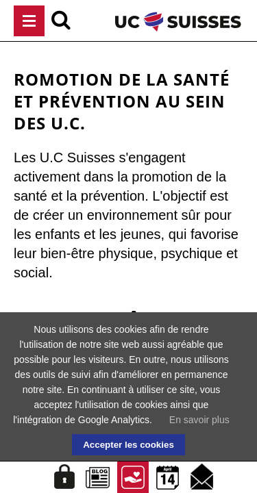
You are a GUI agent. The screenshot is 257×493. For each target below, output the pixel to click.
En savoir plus (199, 419)
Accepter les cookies (128, 445)
